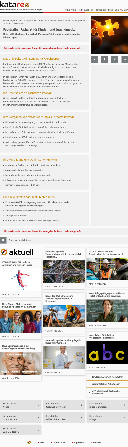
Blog (116, 10)
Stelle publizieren (85, 10)
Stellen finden (70, 10)
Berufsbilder (100, 10)
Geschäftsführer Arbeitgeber (104, 384)
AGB (41, 442)
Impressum (78, 442)
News (110, 10)
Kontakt (124, 10)
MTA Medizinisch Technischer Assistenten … (104, 392)
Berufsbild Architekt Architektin (106, 377)
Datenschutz (58, 442)
